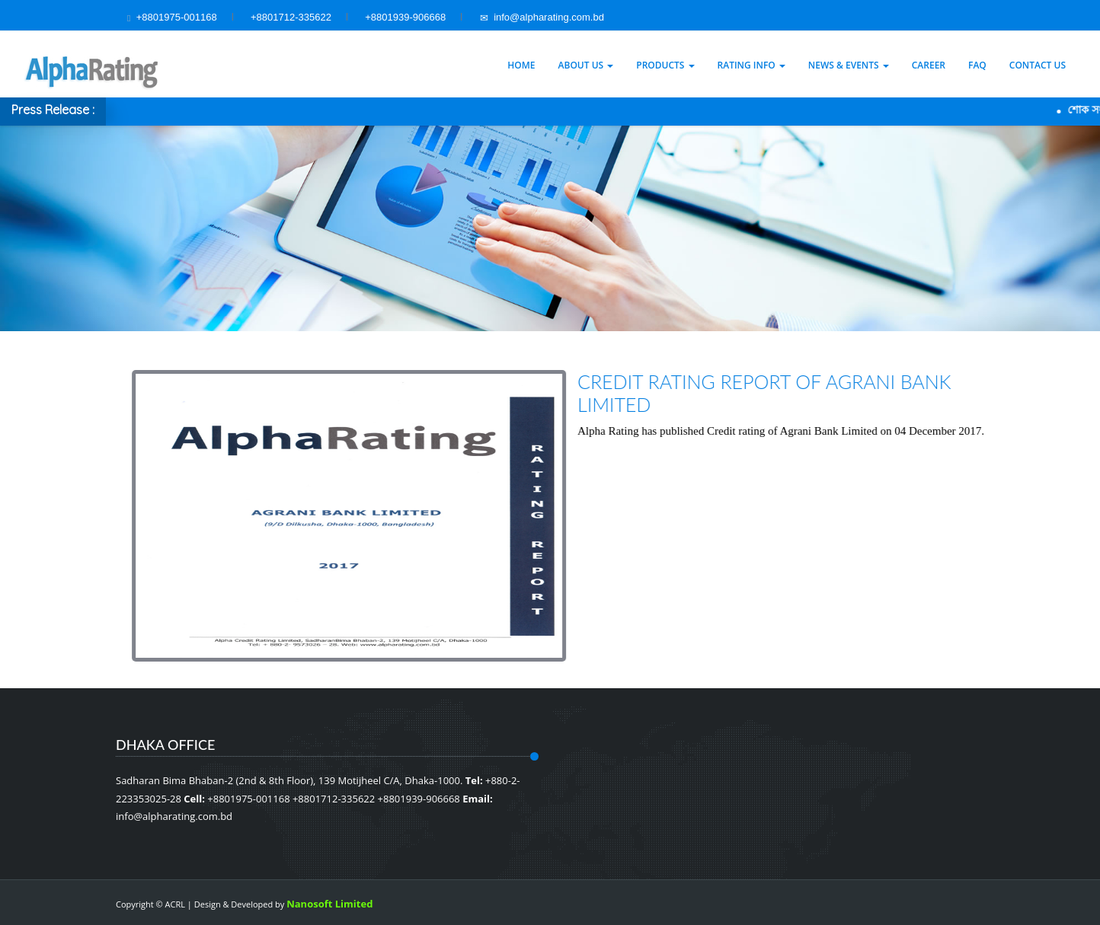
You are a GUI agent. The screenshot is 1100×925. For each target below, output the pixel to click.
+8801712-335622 (291, 17)
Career (928, 65)
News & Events (848, 65)
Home (521, 65)
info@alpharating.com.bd (542, 17)
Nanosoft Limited (329, 904)
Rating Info (751, 65)
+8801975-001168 (176, 17)
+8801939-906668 (405, 17)
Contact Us (1037, 65)
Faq (977, 65)
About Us (586, 65)
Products (665, 65)
